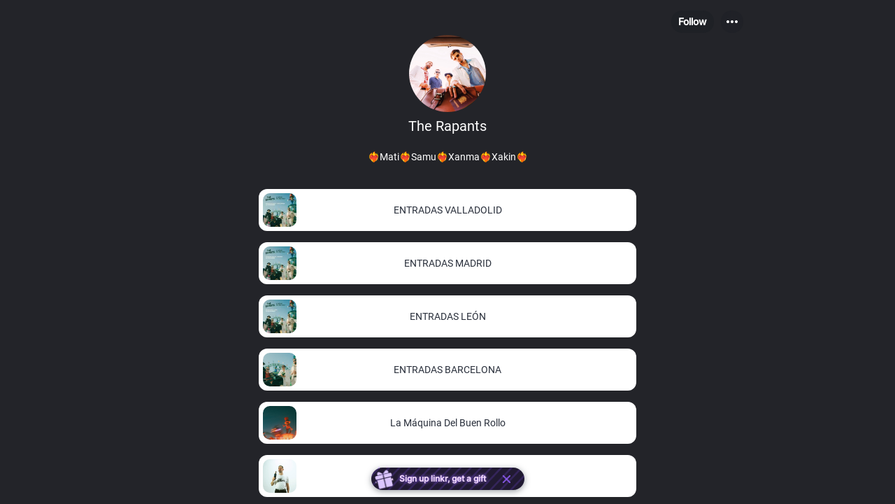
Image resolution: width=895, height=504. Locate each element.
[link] (447, 210)
